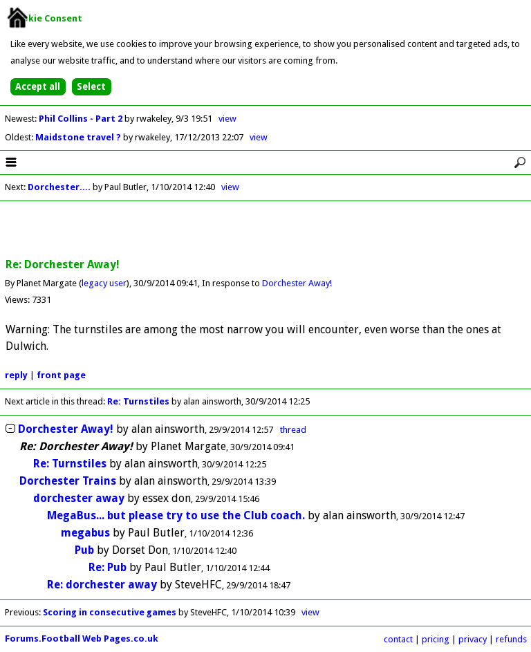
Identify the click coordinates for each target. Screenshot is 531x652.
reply (16, 375)
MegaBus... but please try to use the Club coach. (176, 515)
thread (293, 430)
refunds (511, 639)
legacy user (104, 283)
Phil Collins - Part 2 (81, 118)
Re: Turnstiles (138, 401)
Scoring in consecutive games (109, 612)
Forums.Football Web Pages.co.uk (81, 638)
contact (398, 639)
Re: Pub (107, 567)
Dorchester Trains (67, 480)
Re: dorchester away (102, 584)
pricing (435, 639)
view (227, 118)
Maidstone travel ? (79, 137)
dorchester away (78, 498)
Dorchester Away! (297, 283)
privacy (472, 639)
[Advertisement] (265, 230)
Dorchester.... (59, 187)
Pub (84, 550)
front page (61, 375)
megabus (85, 532)
